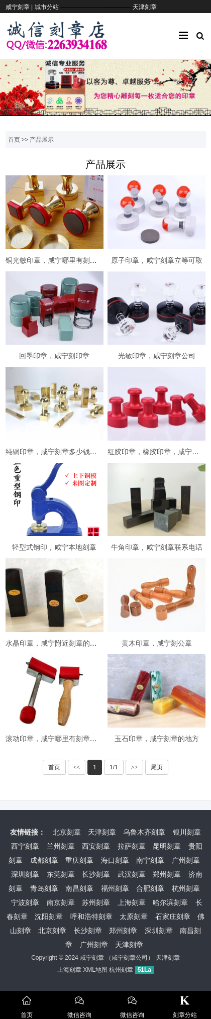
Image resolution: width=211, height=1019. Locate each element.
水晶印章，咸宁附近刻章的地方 (55, 643)
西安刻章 (96, 846)
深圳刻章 (25, 874)
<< (76, 767)
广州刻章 (186, 860)
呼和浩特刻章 (91, 916)
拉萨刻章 (132, 846)
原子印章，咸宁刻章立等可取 (156, 260)
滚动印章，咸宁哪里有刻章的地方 (58, 739)
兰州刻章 (61, 846)
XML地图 (95, 969)
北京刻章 (67, 832)
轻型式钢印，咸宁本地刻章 (54, 547)
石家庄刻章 (172, 916)
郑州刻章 (167, 874)
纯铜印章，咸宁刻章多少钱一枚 (55, 452)
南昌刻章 (79, 888)
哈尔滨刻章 (170, 902)
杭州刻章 (186, 888)
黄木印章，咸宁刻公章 (157, 643)
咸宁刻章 (92, 957)
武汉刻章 (132, 874)
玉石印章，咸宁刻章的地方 (157, 739)
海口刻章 (115, 860)
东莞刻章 (61, 874)
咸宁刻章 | (20, 7)
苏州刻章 (96, 902)
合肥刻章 (150, 888)
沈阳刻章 (49, 916)
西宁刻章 (25, 846)
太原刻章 (134, 916)
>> (134, 767)
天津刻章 (145, 7)
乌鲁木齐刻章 (144, 832)
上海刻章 (132, 902)
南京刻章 (61, 902)
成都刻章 (44, 860)
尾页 (157, 767)
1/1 (114, 767)
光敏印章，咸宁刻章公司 (156, 356)
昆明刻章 (167, 846)
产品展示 (42, 139)
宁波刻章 (25, 902)
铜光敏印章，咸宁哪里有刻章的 (55, 260)
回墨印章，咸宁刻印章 (54, 356)
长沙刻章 (96, 874)
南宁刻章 (150, 860)
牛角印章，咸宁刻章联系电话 (156, 547)
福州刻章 (115, 888)
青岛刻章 (44, 888)
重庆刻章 (79, 860)
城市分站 (47, 7)
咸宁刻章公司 (130, 957)
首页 (14, 139)
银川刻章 (187, 832)
